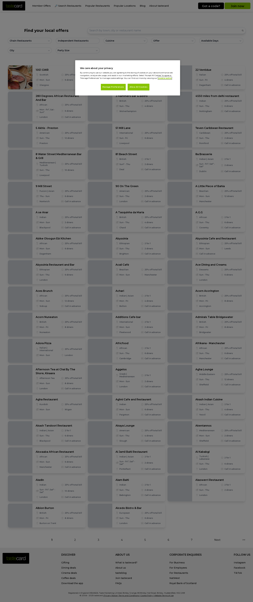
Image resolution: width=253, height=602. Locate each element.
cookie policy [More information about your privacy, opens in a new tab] (165, 78)
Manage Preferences (113, 87)
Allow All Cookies (139, 87)
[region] (127, 78)
